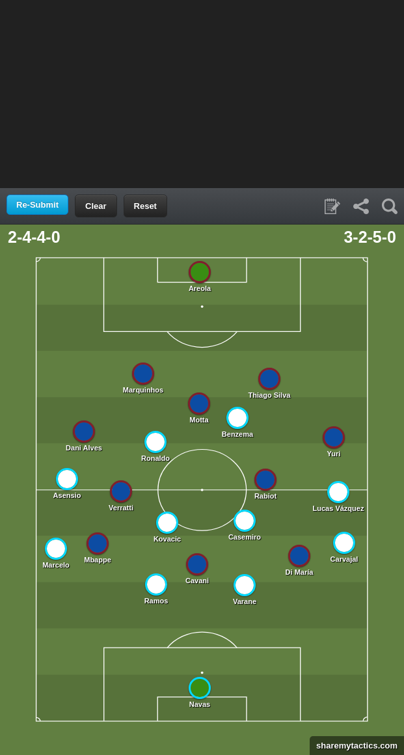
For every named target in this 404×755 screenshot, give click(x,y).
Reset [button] (145, 206)
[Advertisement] (202, 93)
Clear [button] (96, 206)
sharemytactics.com (353, 745)
